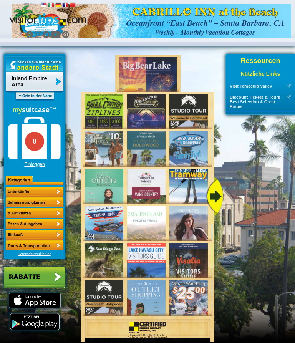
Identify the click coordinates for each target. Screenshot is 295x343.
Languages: (30, 4)
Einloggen (34, 164)
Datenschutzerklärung (34, 254)
